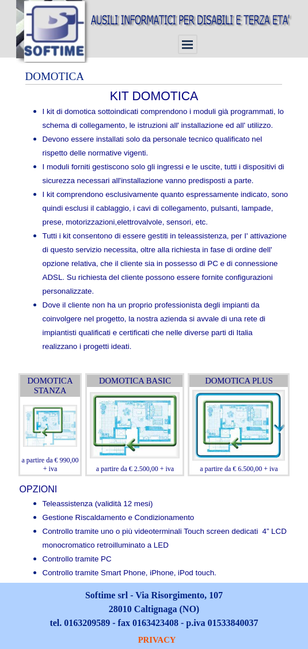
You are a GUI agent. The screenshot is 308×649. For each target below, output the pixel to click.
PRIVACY (157, 639)
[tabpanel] (154, 227)
